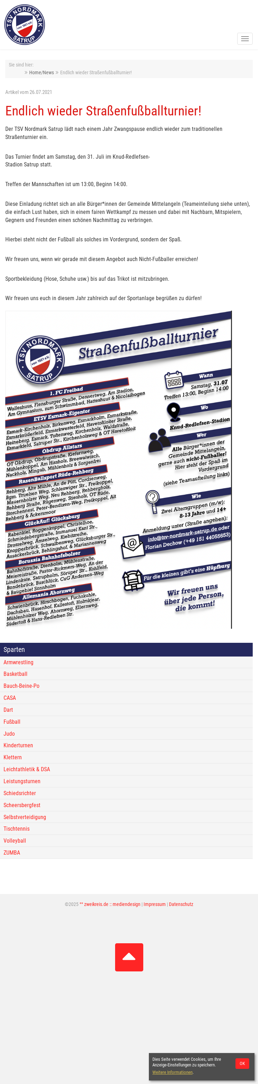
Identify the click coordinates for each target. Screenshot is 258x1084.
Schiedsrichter (20, 793)
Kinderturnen (18, 745)
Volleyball (15, 840)
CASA (10, 698)
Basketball (15, 674)
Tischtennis (17, 828)
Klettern (13, 757)
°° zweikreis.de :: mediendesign (110, 904)
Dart (8, 709)
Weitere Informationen (172, 1072)
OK (242, 1063)
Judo (9, 733)
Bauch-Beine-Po (21, 686)
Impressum (155, 904)
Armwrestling (18, 662)
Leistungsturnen (22, 781)
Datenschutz (181, 904)
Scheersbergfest (22, 805)
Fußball (12, 721)
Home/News (41, 73)
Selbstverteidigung (25, 817)
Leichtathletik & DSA (27, 769)
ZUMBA (12, 852)
